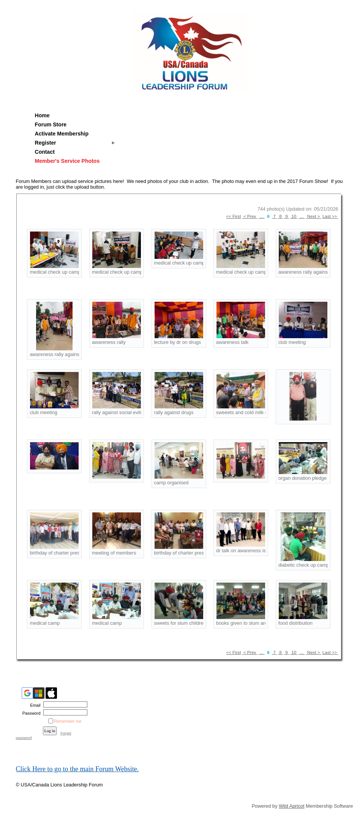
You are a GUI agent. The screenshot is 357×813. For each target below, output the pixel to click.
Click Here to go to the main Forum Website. (77, 769)
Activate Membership (62, 134)
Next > (313, 216)
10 (293, 216)
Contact (45, 152)
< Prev (249, 216)
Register (45, 143)
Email (33, 705)
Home (42, 115)
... (262, 216)
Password (29, 713)
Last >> (330, 216)
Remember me (68, 721)
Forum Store (51, 124)
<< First (233, 216)
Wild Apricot (292, 806)
